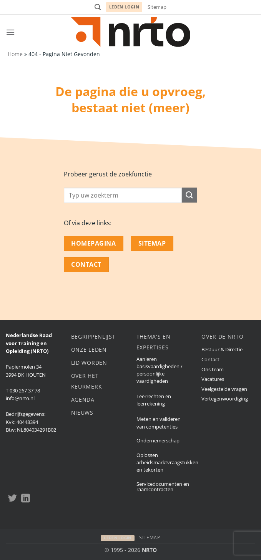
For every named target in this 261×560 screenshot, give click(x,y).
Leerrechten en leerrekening (153, 400)
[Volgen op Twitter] (12, 499)
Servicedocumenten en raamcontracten (162, 486)
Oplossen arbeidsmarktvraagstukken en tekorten (167, 462)
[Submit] (189, 195)
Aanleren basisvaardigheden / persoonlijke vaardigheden (159, 370)
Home (15, 54)
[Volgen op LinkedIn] (25, 499)
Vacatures (212, 379)
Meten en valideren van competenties (158, 422)
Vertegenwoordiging (224, 398)
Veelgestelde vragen (224, 389)
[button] (98, 7)
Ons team (212, 369)
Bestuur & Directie (222, 349)
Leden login (124, 7)
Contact (210, 359)
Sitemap (157, 6)
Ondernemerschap (158, 440)
